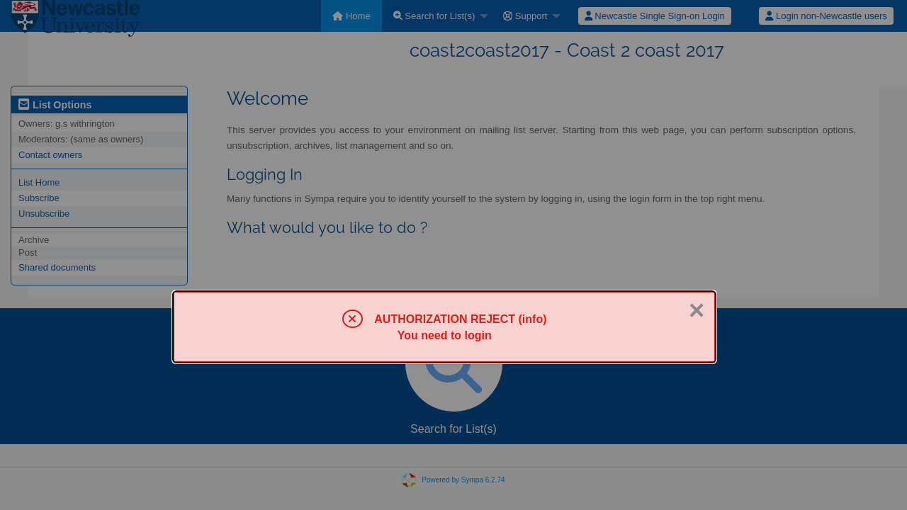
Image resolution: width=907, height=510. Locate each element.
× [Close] (696, 310)
